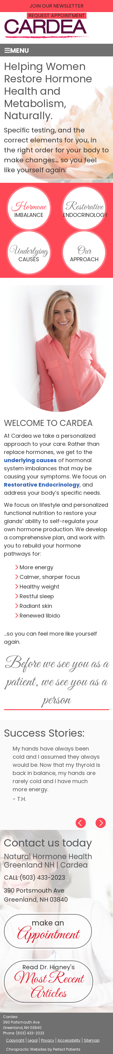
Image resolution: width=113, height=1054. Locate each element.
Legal (33, 1040)
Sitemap (91, 1040)
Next (102, 822)
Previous (78, 822)
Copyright (15, 1040)
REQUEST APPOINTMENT (56, 16)
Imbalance (28, 210)
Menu (17, 50)
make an (48, 931)
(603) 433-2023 (30, 1033)
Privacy (47, 1040)
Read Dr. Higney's (48, 983)
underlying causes (30, 460)
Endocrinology (84, 210)
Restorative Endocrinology (42, 484)
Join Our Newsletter (56, 6)
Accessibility (69, 1040)
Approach (84, 254)
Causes (29, 254)
